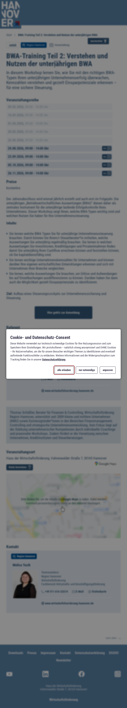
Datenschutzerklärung (53, 359)
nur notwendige (87, 370)
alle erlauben (64, 370)
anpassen (108, 370)
